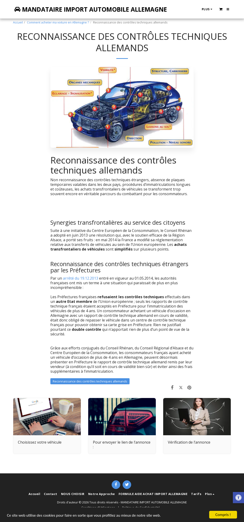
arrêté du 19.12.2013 (80, 278)
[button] (221, 9)
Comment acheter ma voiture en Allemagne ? (58, 22)
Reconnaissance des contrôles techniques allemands (90, 381)
